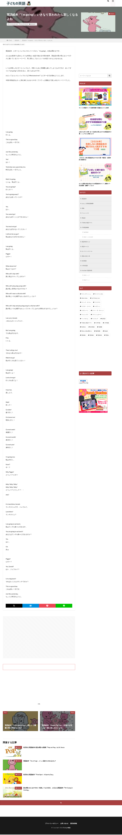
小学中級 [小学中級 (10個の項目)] (98, 330)
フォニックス (86, 217)
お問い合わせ (64, 824)
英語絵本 (33, 24)
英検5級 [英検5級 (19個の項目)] (100, 342)
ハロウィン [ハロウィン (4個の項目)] (97, 313)
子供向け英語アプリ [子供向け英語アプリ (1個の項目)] (86, 330)
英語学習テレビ (87, 247)
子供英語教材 (86, 232)
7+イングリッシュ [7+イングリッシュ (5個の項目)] (86, 301)
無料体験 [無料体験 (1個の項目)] (98, 338)
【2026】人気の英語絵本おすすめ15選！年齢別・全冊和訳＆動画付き (95, 162)
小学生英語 (85, 272)
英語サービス (86, 252)
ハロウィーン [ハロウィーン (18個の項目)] (84, 317)
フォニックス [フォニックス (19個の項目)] (84, 321)
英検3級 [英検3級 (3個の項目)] (83, 342)
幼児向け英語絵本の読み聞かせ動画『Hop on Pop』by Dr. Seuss (47, 747)
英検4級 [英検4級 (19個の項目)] (91, 342)
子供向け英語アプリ (88, 227)
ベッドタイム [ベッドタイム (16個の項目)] (84, 326)
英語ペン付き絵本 (89, 242)
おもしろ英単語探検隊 (89, 207)
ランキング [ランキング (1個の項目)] (95, 326)
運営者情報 (75, 824)
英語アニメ (87, 287)
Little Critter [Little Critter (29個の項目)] (84, 305)
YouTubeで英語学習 (88, 277)
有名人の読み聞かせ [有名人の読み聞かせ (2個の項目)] (86, 338)
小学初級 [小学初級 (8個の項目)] (106, 330)
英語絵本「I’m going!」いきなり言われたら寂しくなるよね (37, 40)
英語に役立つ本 (87, 262)
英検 (83, 212)
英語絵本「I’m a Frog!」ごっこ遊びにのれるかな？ (42, 761)
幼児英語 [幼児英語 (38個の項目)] (92, 334)
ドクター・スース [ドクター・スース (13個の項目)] (86, 313)
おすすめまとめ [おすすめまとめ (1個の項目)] (96, 305)
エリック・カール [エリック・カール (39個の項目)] (86, 309)
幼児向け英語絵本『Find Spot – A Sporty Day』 (41, 774)
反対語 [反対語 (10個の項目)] (103, 326)
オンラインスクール (88, 257)
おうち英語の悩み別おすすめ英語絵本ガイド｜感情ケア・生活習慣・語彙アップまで (94, 188)
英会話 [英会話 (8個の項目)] (106, 338)
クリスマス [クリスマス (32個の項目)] (97, 309)
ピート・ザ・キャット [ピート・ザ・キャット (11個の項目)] (98, 317)
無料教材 (86, 237)
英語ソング (87, 282)
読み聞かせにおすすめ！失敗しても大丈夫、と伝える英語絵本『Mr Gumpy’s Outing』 (47, 789)
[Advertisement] (39, 637)
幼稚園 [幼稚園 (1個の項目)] (100, 334)
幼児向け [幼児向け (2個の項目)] (83, 334)
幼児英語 (84, 267)
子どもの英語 (67, 828)
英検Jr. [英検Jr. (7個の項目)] (107, 342)
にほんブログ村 (83, 390)
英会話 (84, 222)
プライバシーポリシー (50, 824)
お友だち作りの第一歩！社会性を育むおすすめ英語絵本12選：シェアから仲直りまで (94, 135)
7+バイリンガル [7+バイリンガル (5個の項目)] (99, 301)
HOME (10, 40)
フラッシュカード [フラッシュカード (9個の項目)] (96, 321)
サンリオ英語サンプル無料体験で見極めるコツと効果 (94, 109)
